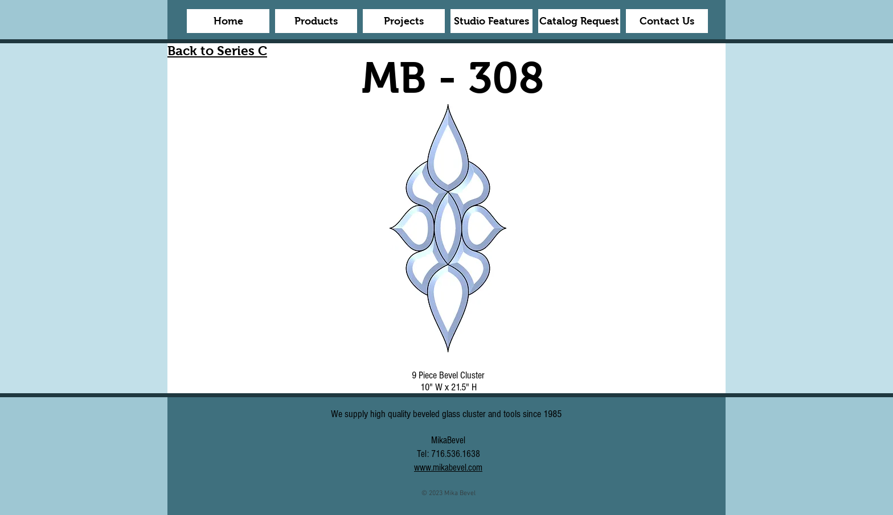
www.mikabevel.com (448, 467)
